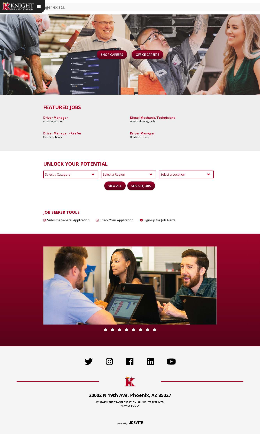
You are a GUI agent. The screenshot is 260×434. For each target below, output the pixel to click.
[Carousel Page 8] (154, 329)
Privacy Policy (130, 405)
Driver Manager (55, 118)
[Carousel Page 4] (126, 329)
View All (115, 186)
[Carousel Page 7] (147, 329)
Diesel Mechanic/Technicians (152, 118)
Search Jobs (141, 186)
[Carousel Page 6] (140, 329)
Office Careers (147, 54)
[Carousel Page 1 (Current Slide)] (105, 329)
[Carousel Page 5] (133, 329)
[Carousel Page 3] (119, 329)
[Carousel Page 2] (112, 329)
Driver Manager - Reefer (62, 133)
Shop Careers (112, 54)
